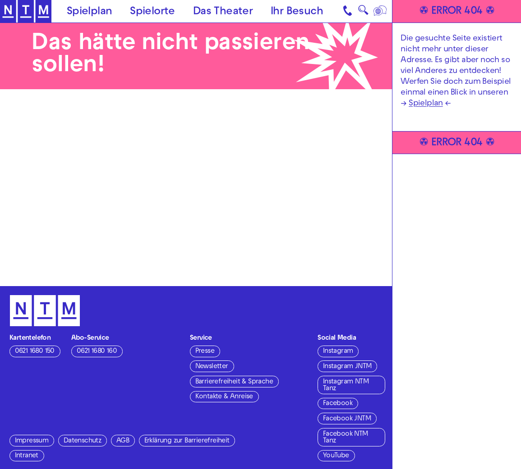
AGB (122, 441)
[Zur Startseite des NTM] (25, 11)
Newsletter (211, 367)
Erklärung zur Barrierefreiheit (187, 441)
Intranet (26, 456)
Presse (204, 351)
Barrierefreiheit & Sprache (234, 382)
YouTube (336, 456)
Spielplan (89, 12)
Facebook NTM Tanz (345, 437)
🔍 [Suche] (363, 12)
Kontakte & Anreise (224, 397)
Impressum (32, 441)
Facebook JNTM (347, 419)
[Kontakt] (348, 11)
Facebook (337, 404)
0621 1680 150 (35, 351)
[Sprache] (380, 11)
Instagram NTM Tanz (346, 385)
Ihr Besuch (297, 12)
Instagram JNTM (347, 367)
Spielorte (152, 12)
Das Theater (223, 12)
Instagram (338, 351)
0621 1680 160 (97, 351)
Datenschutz (82, 441)
